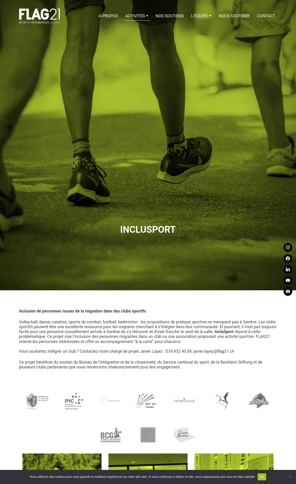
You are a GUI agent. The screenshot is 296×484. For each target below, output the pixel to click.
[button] (136, 16)
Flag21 (40, 16)
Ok (262, 476)
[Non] (290, 477)
